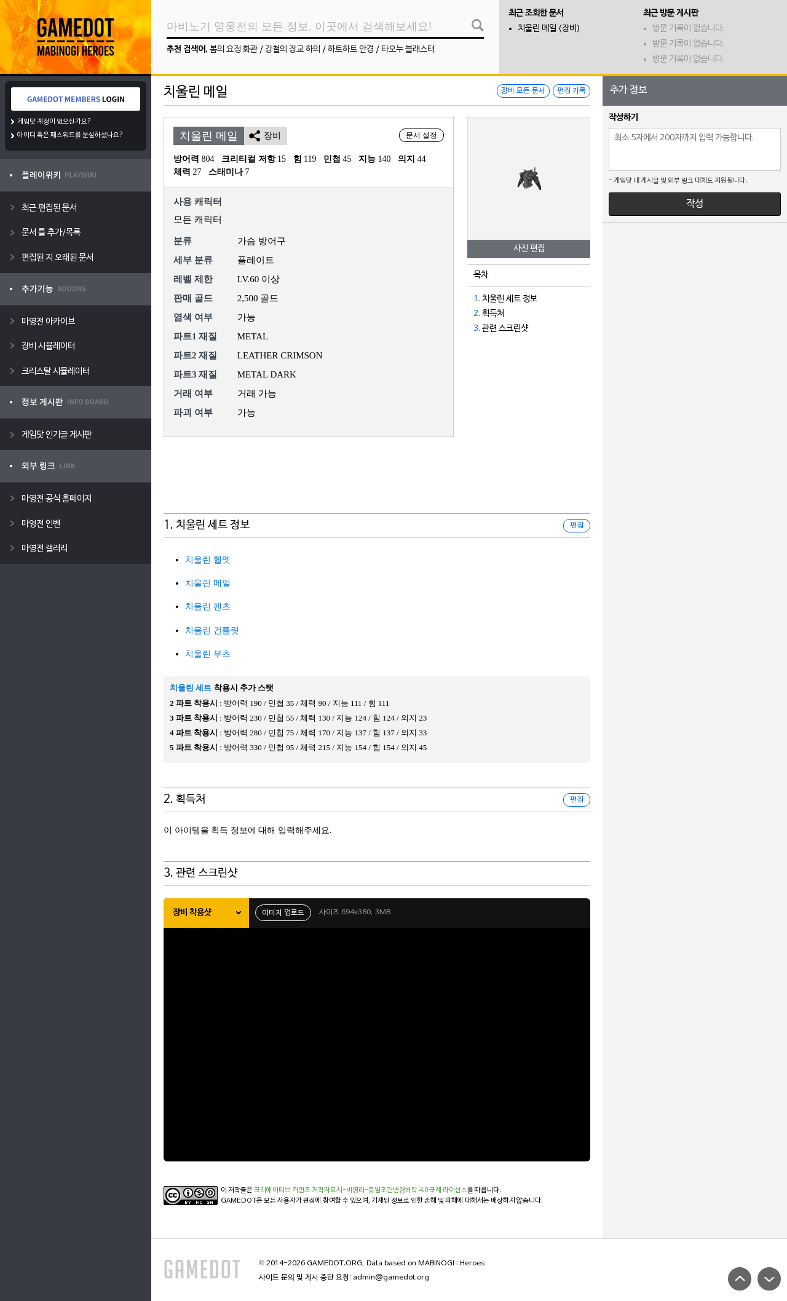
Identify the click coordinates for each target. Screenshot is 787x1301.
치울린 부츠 (208, 653)
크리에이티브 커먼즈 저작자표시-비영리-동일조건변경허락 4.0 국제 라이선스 (360, 1190)
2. (476, 313)
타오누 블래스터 (408, 49)
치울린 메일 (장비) (549, 28)
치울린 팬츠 (208, 606)
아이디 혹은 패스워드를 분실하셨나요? (70, 135)
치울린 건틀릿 (212, 630)
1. (476, 299)
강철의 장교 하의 (292, 49)
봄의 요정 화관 (234, 49)
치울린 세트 (191, 687)
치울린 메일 (208, 583)
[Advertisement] (377, 483)
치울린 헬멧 (208, 559)
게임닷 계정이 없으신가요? (54, 121)
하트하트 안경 (351, 49)
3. (476, 328)
